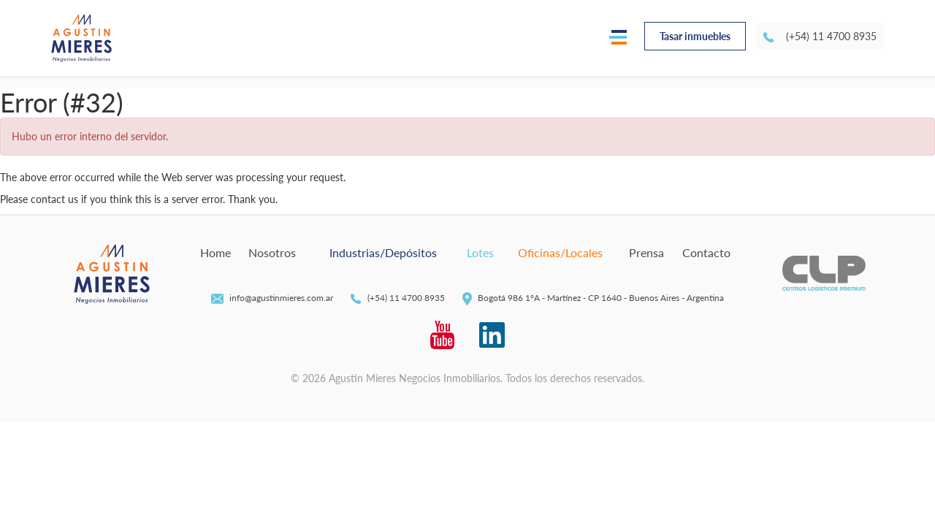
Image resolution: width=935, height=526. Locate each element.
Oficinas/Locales (560, 252)
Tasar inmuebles (695, 36)
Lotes (480, 252)
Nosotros (272, 252)
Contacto (706, 252)
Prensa (646, 252)
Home (215, 252)
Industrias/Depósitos (383, 252)
